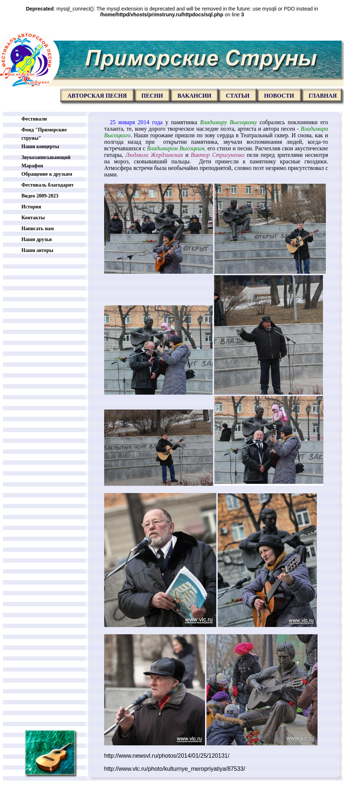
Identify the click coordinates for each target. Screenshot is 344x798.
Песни (152, 96)
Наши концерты (40, 146)
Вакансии (194, 96)
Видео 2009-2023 (39, 196)
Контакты (33, 217)
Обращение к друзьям (46, 174)
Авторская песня (97, 96)
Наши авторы (37, 250)
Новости (279, 96)
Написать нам (37, 228)
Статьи (237, 96)
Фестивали (34, 119)
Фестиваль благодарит (47, 185)
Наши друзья (36, 239)
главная (323, 96)
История (31, 206)
